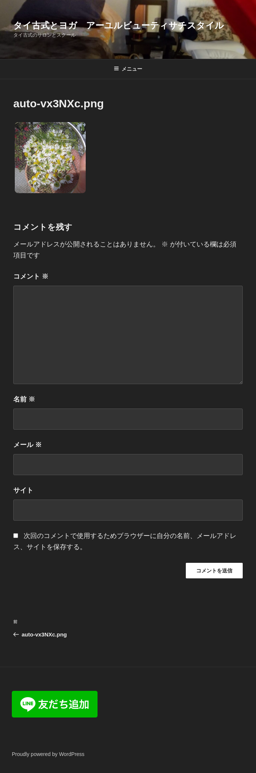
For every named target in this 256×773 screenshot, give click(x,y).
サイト (23, 490)
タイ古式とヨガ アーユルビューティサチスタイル (118, 25)
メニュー (128, 69)
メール (27, 444)
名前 (24, 399)
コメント (30, 276)
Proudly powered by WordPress (48, 754)
